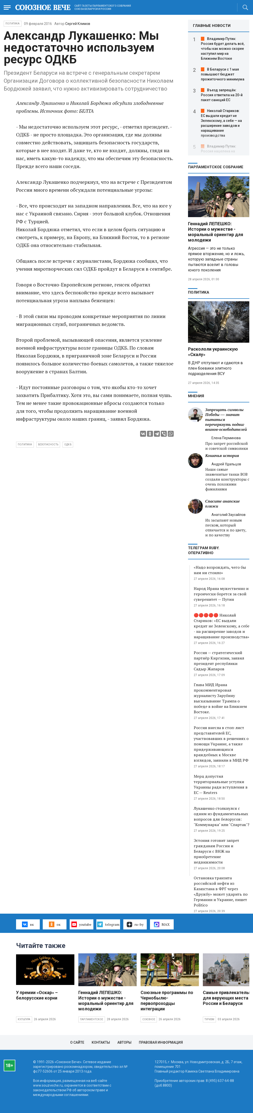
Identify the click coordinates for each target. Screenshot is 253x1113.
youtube (81, 924)
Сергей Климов (77, 24)
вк (28, 924)
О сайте (77, 1042)
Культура (24, 1019)
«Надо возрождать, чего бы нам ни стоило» (220, 570)
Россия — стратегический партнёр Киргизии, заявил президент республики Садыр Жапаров (219, 661)
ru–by (135, 924)
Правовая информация (161, 1042)
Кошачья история (222, 455)
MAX (161, 924)
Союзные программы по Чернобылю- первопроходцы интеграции (167, 1000)
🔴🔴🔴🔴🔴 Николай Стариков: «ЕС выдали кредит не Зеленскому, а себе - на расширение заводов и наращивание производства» (221, 626)
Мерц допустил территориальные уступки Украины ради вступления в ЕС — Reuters (221, 784)
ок (55, 924)
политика (25, 444)
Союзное (148, 1019)
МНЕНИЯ (196, 396)
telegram (108, 924)
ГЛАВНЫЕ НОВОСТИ (212, 25)
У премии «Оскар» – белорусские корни (37, 995)
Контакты (101, 1042)
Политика (12, 23)
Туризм (209, 1019)
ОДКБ (67, 444)
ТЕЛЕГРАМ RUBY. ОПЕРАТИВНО (203, 550)
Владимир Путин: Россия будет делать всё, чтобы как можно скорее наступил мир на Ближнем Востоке (222, 48)
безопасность (48, 444)
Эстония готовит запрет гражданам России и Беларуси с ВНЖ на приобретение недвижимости (216, 851)
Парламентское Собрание (215, 167)
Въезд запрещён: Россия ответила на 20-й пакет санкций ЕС (222, 95)
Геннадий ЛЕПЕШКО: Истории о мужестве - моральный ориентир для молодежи (215, 232)
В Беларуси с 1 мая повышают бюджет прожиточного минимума (222, 74)
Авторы (124, 1042)
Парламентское (91, 1019)
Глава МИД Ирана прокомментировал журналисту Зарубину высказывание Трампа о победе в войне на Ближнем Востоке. (220, 698)
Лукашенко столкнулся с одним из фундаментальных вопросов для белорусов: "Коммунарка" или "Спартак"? (221, 816)
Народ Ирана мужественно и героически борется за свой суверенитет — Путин (221, 594)
